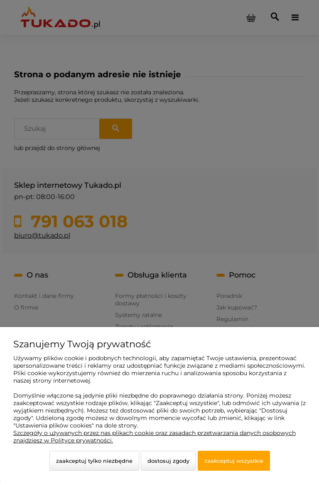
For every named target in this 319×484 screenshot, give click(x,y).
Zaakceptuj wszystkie (233, 460)
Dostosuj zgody (168, 460)
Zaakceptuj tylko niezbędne (94, 460)
